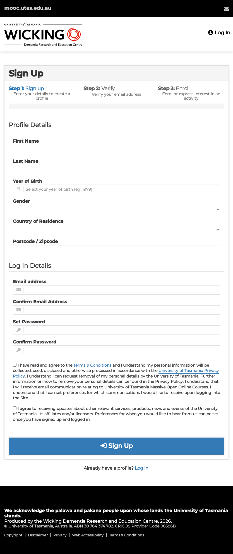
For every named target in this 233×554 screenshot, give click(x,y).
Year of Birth (27, 181)
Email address (29, 281)
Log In (219, 33)
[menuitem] (226, 9)
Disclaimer (38, 535)
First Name (26, 141)
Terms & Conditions (92, 365)
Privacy (59, 535)
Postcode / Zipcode (35, 241)
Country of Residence (38, 221)
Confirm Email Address (40, 301)
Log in (141, 468)
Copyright (13, 535)
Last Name (25, 161)
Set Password (29, 321)
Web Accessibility (88, 535)
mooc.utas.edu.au (27, 8)
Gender (21, 201)
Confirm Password (34, 342)
